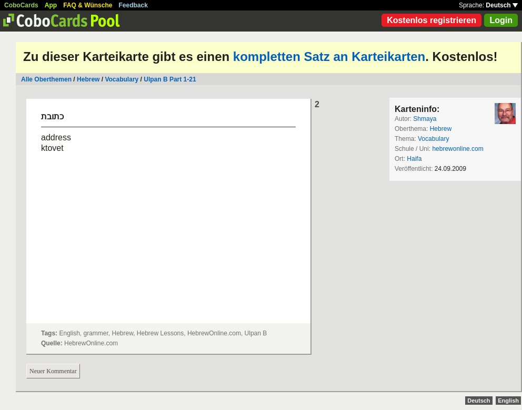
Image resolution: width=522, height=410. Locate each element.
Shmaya (424, 118)
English (508, 400)
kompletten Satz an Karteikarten (329, 56)
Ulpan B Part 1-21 (170, 79)
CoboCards (21, 5)
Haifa (414, 158)
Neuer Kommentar (53, 371)
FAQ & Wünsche (87, 5)
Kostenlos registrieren (431, 20)
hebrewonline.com (457, 148)
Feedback (133, 5)
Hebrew (88, 79)
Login (501, 20)
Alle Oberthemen (46, 79)
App (51, 5)
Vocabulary (122, 79)
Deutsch (502, 5)
